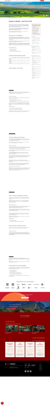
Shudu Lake (24, 148)
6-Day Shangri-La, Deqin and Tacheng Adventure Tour (15, 51)
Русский (25, 367)
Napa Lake (18, 148)
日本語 (28, 367)
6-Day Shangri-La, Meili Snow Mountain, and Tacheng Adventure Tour (16, 221)
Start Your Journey (2, 403)
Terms (40, 370)
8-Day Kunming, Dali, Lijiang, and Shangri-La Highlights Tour (15, 109)
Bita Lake (20, 148)
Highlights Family (27, 363)
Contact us (10, 166)
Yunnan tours (12, 275)
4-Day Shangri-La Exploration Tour (13, 270)
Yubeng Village (12, 213)
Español (30, 366)
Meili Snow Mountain (12, 209)
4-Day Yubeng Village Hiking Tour (12, 271)
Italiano (33, 366)
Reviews (40, 366)
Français (28, 366)
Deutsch (25, 366)
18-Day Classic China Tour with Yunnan (36, 43)
